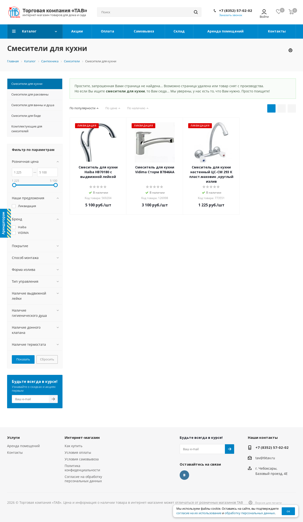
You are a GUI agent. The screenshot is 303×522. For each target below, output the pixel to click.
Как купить (73, 446)
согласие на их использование (198, 513)
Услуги (13, 437)
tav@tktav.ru (265, 458)
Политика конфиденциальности (82, 467)
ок (288, 511)
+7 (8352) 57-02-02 (235, 10)
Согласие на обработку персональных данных (83, 478)
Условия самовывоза (82, 459)
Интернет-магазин (82, 437)
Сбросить (47, 359)
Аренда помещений (23, 446)
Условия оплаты (78, 452)
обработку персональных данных (250, 513)
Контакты (15, 452)
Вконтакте (184, 475)
